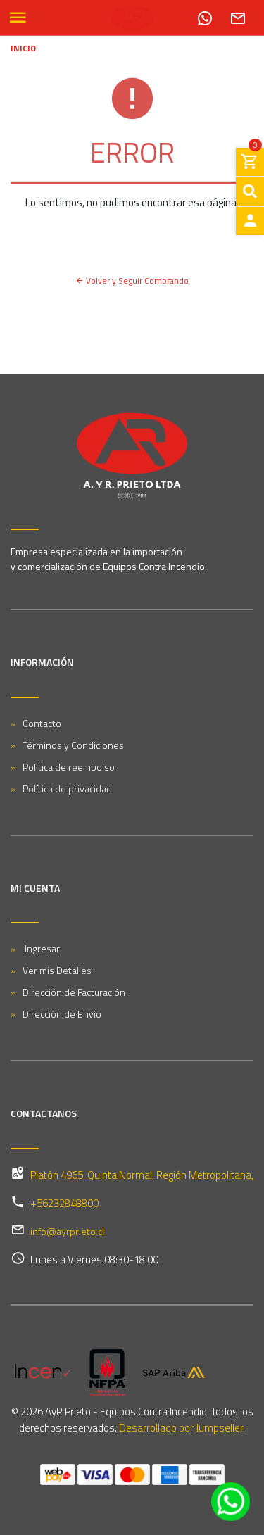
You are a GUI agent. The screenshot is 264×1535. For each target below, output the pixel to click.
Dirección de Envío (62, 1013)
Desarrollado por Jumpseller (181, 1428)
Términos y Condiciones (73, 745)
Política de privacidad (67, 788)
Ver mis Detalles (57, 970)
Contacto (42, 723)
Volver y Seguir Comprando (132, 280)
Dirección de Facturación (74, 992)
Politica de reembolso (69, 766)
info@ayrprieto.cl (67, 1231)
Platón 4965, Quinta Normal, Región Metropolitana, (141, 1175)
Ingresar (41, 948)
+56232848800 (64, 1203)
